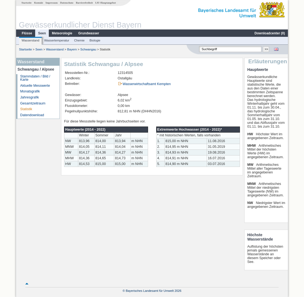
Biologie (94, 40)
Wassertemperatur (56, 40)
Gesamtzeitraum (32, 103)
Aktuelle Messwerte (35, 86)
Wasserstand (30, 40)
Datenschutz (67, 2)
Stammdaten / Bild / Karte (35, 78)
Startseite (27, 2)
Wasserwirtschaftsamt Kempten (147, 84)
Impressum (52, 2)
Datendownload (32, 115)
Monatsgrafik (30, 91)
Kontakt (38, 2)
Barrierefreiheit (84, 2)
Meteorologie (62, 33)
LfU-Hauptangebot (105, 2)
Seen (42, 33)
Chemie (79, 40)
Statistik (26, 109)
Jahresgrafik (29, 97)
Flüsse (27, 33)
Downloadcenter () (270, 33)
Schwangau (88, 49)
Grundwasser (88, 33)
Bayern (72, 49)
